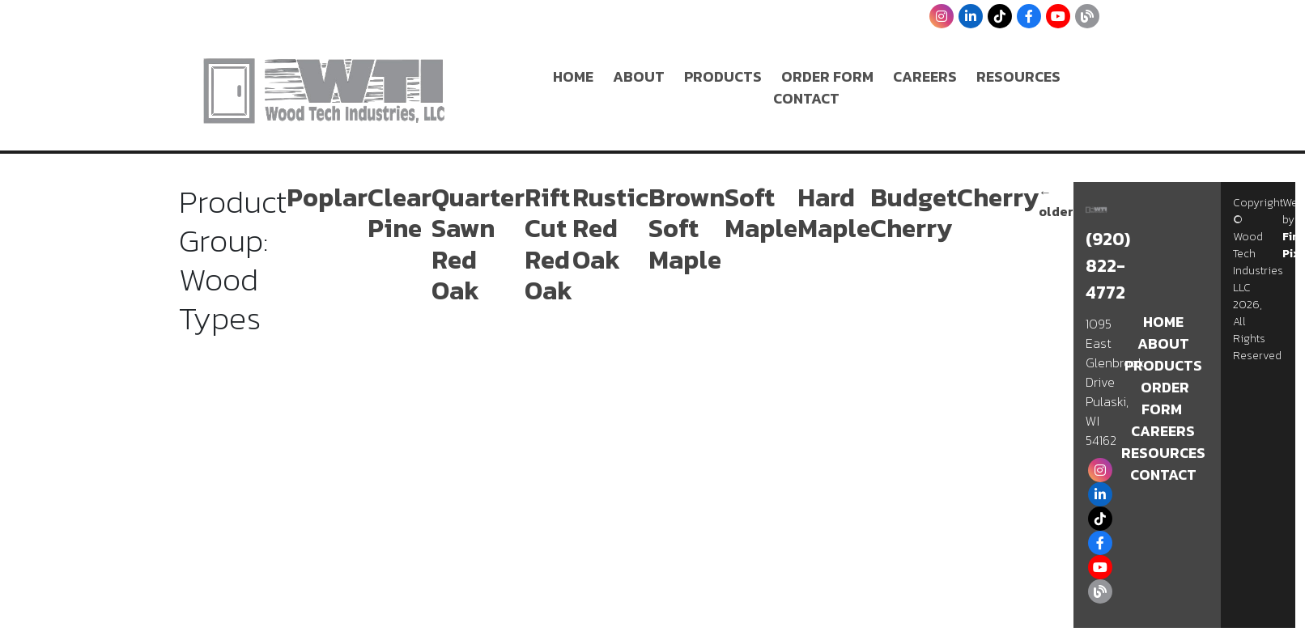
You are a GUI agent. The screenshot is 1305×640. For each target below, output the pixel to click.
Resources (1018, 76)
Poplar (327, 197)
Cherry (998, 197)
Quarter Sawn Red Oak (478, 244)
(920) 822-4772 (1108, 266)
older (1056, 201)
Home (573, 76)
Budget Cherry (913, 213)
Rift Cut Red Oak (548, 244)
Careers (925, 76)
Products (723, 76)
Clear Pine (399, 213)
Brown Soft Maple (686, 228)
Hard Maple (833, 213)
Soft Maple (761, 213)
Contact (806, 98)
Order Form (827, 76)
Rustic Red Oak (610, 228)
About (639, 76)
